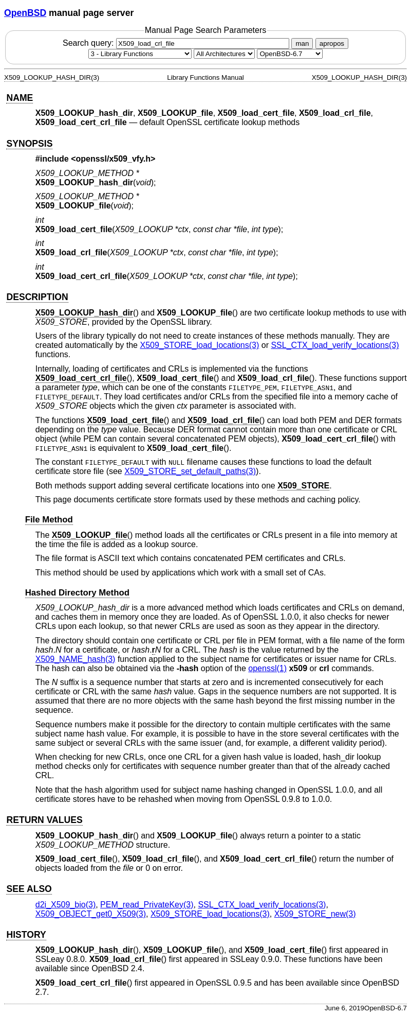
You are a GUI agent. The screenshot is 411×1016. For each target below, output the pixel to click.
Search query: (177, 43)
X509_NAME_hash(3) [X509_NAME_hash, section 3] (75, 659)
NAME (19, 98)
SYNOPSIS (29, 143)
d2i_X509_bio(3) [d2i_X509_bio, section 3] (65, 904)
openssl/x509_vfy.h (113, 158)
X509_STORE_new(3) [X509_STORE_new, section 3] (315, 913)
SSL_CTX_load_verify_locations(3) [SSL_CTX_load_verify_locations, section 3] (335, 345)
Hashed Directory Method (77, 593)
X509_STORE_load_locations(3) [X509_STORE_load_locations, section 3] (199, 345)
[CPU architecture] (224, 54)
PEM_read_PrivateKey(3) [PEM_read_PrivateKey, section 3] (146, 904)
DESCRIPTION (37, 297)
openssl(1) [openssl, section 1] (267, 668)
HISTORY (26, 935)
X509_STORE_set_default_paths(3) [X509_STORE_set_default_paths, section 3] (190, 471)
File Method (49, 519)
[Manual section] (140, 54)
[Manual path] (290, 54)
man (302, 43)
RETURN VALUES (44, 820)
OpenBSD (25, 13)
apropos (332, 43)
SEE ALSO (28, 889)
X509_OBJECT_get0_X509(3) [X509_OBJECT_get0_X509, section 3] (90, 913)
